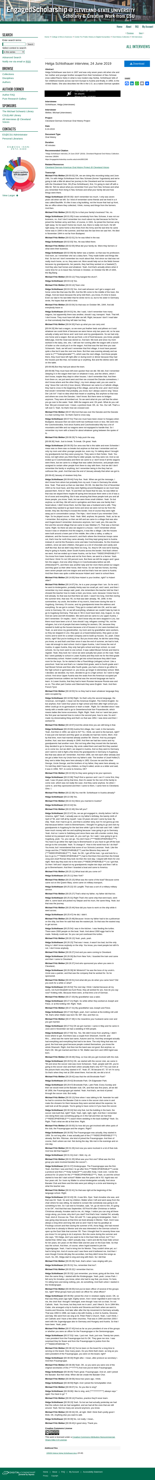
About (54, 1472)
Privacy (45, 1476)
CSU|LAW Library (11, 115)
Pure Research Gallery (14, 98)
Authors (6, 82)
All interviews (138, 46)
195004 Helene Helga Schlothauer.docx (61, 1453)
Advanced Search (11, 57)
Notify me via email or (16, 61)
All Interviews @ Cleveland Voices (16, 120)
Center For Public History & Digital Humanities (92, 37)
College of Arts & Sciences (62, 37)
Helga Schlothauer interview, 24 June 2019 (78, 64)
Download (137, 63)
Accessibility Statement (92, 1472)
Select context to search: (14, 48)
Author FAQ (8, 94)
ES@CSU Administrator (15, 134)
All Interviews (137, 37)
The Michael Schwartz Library (18, 111)
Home (47, 37)
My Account (74, 1472)
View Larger (10, 195)
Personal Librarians (12, 138)
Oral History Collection (121, 37)
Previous (130, 33)
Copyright (54, 1476)
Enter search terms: (12, 40)
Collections (8, 74)
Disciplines (8, 78)
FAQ (63, 1472)
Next (141, 33)
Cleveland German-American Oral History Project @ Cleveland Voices (77, 167)
